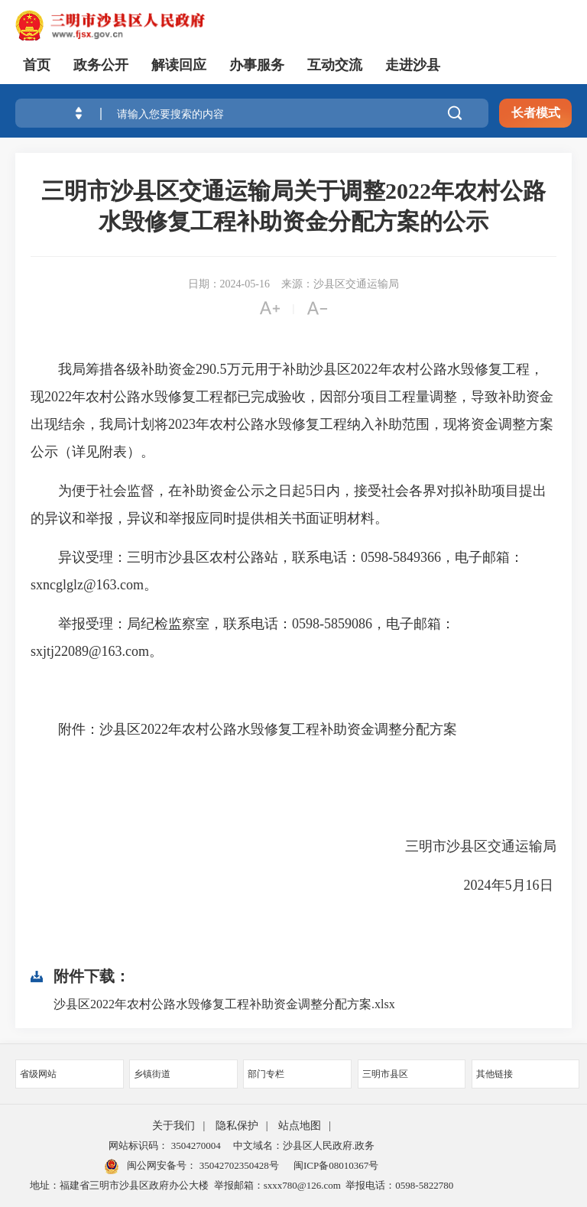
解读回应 (178, 65)
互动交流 (334, 65)
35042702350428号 (237, 1165)
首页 (36, 65)
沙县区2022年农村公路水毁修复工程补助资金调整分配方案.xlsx (224, 1004)
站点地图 (299, 1125)
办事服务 (256, 65)
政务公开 (100, 65)
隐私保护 (237, 1125)
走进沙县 (412, 65)
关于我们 (173, 1125)
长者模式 (535, 112)
